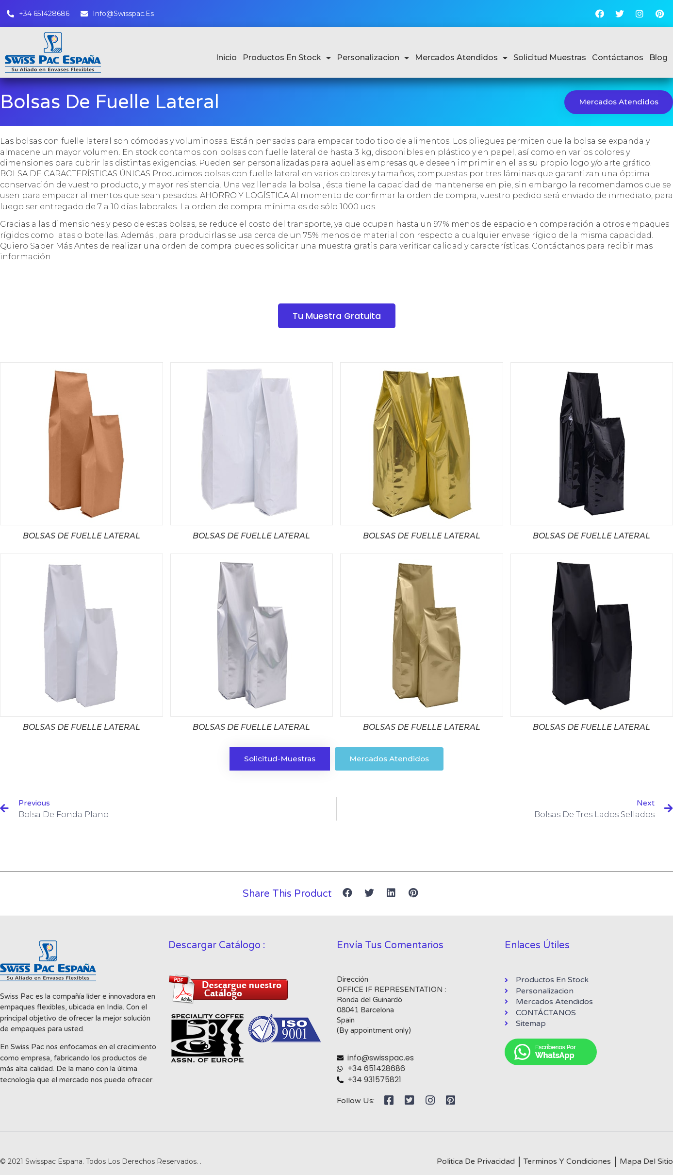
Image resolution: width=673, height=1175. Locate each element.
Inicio (226, 57)
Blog (658, 57)
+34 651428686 (376, 1070)
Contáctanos (617, 57)
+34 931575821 (374, 1081)
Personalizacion (373, 58)
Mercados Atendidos (461, 58)
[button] (336, 316)
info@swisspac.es (380, 1059)
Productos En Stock (287, 58)
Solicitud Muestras (549, 57)
